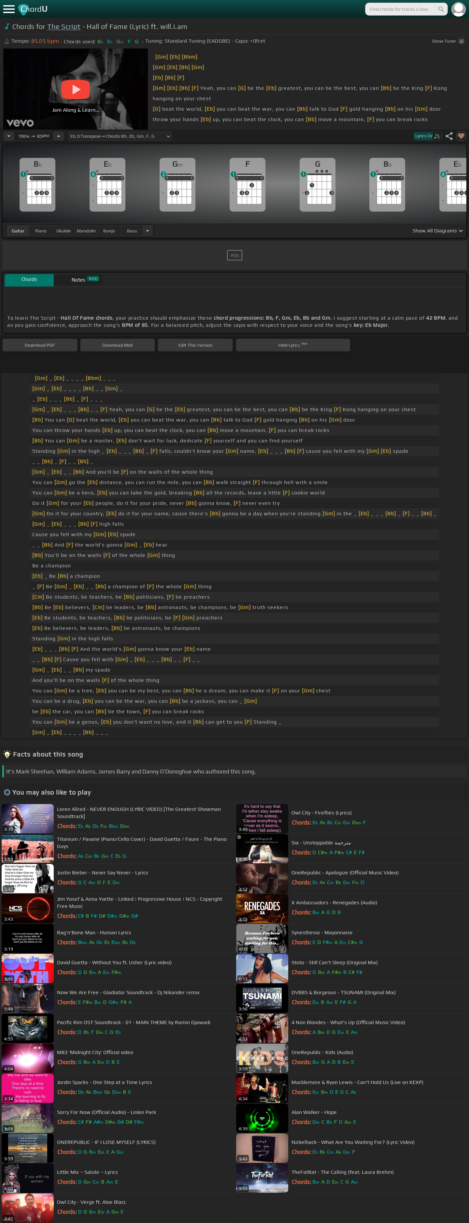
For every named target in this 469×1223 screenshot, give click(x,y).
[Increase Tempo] (58, 136)
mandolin (86, 230)
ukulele (63, 230)
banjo (109, 230)
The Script (63, 26)
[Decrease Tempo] (8, 136)
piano (41, 230)
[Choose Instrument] (147, 231)
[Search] (441, 9)
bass (132, 230)
